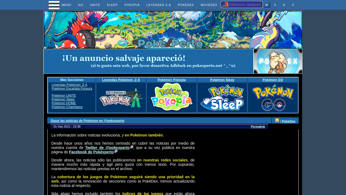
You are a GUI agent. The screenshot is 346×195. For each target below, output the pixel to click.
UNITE (95, 4)
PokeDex (288, 121)
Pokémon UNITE (64, 96)
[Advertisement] (148, 61)
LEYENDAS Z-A (159, 4)
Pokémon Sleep (222, 80)
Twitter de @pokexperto (107, 147)
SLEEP (112, 4)
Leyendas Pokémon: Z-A (121, 80)
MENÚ (61, 4)
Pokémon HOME (64, 103)
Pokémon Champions (67, 107)
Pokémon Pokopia (172, 80)
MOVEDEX (209, 4)
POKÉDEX (186, 4)
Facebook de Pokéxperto (91, 152)
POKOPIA (132, 4)
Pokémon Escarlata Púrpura (72, 88)
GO (80, 4)
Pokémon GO (272, 80)
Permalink (258, 126)
